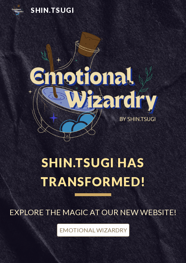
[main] (93, 174)
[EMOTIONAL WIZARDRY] (93, 230)
